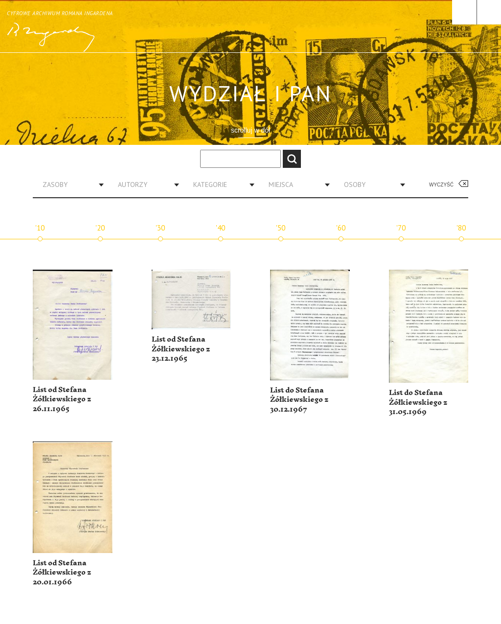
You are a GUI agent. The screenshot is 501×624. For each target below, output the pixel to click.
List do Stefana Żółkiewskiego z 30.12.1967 (299, 400)
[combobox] (69, 184)
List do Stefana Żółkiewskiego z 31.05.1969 (418, 402)
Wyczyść (441, 184)
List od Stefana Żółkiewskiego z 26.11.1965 (62, 399)
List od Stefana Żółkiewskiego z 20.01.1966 (62, 573)
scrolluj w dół (250, 130)
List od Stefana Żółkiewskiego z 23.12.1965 (181, 349)
